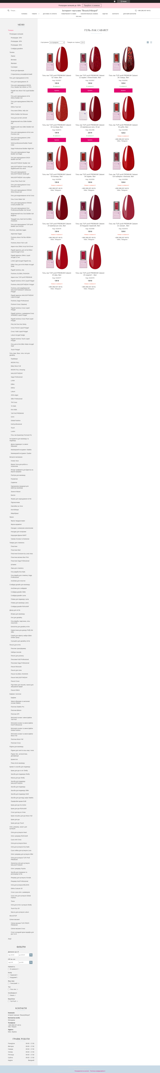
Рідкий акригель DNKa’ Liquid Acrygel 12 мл (20, 256)
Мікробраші (14, 513)
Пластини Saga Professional (20, 561)
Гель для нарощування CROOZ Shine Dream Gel (21, 191)
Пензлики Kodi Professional (20, 659)
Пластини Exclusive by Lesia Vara (22, 553)
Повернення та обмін (68, 13)
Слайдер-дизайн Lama (18, 595)
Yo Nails (13, 406)
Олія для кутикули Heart (19, 832)
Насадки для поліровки (18, 531)
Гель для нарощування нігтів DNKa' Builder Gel (20, 97)
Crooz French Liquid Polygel (20, 328)
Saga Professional (16, 377)
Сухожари (14, 67)
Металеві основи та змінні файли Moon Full (22, 734)
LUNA (13, 380)
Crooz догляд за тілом (18, 812)
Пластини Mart (16, 550)
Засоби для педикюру (18, 787)
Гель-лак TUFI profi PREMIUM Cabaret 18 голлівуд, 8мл (138, 76)
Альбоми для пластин (18, 581)
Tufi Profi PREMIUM (17, 413)
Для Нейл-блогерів (129, 13)
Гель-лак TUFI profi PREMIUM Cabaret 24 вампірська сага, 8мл (82, 180)
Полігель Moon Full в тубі (19, 243)
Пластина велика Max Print (20, 557)
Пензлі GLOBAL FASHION (19, 674)
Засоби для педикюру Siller (20, 790)
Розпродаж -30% (16, 41)
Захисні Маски (15, 491)
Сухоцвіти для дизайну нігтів (20, 641)
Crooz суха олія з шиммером (20, 892)
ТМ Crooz (14, 402)
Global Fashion (15, 420)
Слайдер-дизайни (17, 48)
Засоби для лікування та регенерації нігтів (19, 873)
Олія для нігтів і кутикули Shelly (21, 905)
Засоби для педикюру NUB (20, 794)
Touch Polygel (15, 349)
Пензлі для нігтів (15, 645)
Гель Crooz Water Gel (18, 199)
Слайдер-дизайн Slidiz (18, 592)
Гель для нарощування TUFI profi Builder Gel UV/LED (22, 225)
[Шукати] (8, 10)
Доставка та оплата (50, 13)
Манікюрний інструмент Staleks (21, 449)
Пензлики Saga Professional (20, 663)
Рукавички (14, 479)
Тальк (13, 901)
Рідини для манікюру (16, 746)
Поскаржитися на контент (82, 1071)
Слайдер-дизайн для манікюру (19, 584)
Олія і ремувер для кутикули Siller (22, 854)
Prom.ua (89, 1067)
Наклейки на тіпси (17, 506)
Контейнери (15, 509)
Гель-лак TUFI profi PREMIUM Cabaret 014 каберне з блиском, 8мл (54, 180)
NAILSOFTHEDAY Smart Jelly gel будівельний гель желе (21, 167)
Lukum (13, 391)
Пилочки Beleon (16, 710)
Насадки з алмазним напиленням (22, 528)
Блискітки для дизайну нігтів (20, 626)
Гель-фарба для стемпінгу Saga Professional (21, 576)
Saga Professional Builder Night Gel (22, 148)
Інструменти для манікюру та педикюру (19, 439)
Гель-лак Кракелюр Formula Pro (21, 435)
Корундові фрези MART (18, 535)
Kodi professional (16, 424)
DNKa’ (13, 388)
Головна (24, 13)
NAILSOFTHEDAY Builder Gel (20, 163)
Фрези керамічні (16, 524)
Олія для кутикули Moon (19, 843)
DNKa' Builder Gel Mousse (19, 114)
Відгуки (105, 13)
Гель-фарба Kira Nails (18, 572)
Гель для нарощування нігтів (18, 78)
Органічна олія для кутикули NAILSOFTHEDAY (20, 864)
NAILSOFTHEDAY (17, 373)
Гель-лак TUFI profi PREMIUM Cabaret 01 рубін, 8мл (82, 128)
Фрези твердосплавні (18, 521)
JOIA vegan (14, 395)
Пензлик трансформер (18, 648)
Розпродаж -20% (16, 38)
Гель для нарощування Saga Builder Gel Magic (20, 153)
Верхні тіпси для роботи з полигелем (19, 465)
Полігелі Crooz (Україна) (19, 304)
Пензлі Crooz (15, 681)
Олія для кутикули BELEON (20, 885)
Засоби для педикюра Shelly (20, 774)
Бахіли (13, 495)
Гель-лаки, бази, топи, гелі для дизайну (19, 354)
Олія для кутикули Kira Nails (20, 847)
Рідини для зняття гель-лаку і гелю (22, 750)
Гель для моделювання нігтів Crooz (22, 195)
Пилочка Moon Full (17, 739)
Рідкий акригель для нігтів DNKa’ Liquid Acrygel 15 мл (21, 251)
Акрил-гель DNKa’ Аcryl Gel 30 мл (22, 246)
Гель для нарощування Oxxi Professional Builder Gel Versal (21, 209)
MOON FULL (15, 362)
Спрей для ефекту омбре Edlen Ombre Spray (21, 636)
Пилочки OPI (15, 714)
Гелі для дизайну (16, 617)
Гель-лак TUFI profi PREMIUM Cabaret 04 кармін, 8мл (138, 128)
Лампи (13, 56)
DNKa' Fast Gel (16, 107)
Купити (54, 92)
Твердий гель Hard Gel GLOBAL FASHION (21, 220)
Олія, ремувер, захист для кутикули (18, 828)
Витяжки (13, 60)
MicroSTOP (13, 916)
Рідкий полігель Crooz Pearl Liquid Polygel (22, 319)
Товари (34, 13)
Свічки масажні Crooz (18, 928)
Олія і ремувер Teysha (18, 868)
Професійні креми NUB (18, 801)
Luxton (13, 431)
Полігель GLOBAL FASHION (20, 273)
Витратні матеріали (15, 457)
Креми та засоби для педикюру (19, 767)
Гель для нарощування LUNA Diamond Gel (20, 138)
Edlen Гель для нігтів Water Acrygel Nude (22, 265)
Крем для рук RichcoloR (19, 808)
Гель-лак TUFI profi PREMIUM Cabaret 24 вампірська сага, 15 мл (54, 129)
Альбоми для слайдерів (19, 588)
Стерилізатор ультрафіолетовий (21, 74)
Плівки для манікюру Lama (19, 603)
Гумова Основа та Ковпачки (20, 539)
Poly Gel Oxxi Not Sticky (18, 324)
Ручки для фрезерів (17, 70)
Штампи (13, 564)
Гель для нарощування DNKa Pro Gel (22, 102)
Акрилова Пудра (16, 234)
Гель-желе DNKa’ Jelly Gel (19, 110)
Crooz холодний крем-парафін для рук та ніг (22, 933)
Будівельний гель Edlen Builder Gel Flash (22, 128)
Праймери (14, 359)
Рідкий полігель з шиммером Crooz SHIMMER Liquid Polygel (22, 314)
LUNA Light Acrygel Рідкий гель (21, 261)
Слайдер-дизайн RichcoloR (20, 606)
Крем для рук (15, 819)
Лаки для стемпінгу (17, 568)
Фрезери (14, 63)
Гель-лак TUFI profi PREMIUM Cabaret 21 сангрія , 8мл (138, 179)
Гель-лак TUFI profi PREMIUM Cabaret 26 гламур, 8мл (110, 76)
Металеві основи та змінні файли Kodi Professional (22, 724)
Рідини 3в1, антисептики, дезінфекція (19, 755)
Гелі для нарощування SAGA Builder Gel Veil (20, 158)
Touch (13, 428)
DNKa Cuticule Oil (16, 888)
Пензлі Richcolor (16, 666)
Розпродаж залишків (16, 34)
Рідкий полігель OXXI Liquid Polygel (22, 281)
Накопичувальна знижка (89, 13)
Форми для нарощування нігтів (21, 499)
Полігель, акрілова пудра (17, 230)
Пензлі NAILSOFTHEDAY (19, 677)
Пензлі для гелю (16, 670)
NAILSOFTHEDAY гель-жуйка (20, 177)
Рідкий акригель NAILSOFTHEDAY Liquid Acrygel (22, 296)
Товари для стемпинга (16, 543)
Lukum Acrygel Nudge (18, 335)
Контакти (115, 13)
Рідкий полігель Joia (17, 270)
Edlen (12, 384)
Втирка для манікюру (18, 614)
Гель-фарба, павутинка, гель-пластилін (20, 622)
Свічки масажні (14, 919)
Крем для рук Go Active (18, 805)
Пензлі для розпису (17, 656)
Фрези (11, 517)
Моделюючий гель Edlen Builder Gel (21, 122)
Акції (9, 939)
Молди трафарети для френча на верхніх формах (22, 470)
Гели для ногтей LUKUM (19, 118)
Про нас (79, 16)
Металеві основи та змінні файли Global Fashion (22, 729)
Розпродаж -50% (16, 45)
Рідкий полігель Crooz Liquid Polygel (20, 309)
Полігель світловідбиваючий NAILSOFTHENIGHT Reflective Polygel (21, 289)
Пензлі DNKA (15, 690)
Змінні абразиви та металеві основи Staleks (20, 702)
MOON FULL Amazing (18, 370)
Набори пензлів (16, 652)
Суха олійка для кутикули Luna (21, 850)
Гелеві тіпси (15, 461)
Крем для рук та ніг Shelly (19, 770)
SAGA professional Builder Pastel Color (21, 144)
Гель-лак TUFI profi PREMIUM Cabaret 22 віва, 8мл (54, 231)
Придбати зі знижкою (92, 5)
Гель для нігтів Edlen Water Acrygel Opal (22, 345)
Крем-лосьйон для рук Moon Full (21, 816)
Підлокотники (15, 502)
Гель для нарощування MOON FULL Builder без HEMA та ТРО (21, 86)
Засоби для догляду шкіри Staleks (22, 798)
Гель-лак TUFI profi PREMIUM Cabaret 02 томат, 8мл (54, 76)
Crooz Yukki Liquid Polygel (19, 331)
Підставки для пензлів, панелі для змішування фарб (22, 685)
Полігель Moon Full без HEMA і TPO (21, 238)
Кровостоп (14, 759)
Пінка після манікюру (18, 763)
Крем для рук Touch (17, 823)
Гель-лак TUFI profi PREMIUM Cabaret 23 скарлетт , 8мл (82, 231)
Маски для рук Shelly (18, 778)
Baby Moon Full (16, 366)
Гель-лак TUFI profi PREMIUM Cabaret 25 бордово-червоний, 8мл (110, 180)
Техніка (11, 52)
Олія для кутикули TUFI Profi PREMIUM (20, 858)
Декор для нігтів (14, 610)
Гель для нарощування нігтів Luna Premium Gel (22, 133)
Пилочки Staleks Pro (17, 707)
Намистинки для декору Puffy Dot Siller (22, 631)
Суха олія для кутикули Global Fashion (21, 896)
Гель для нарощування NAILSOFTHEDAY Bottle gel (20, 173)
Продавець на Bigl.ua (80, 1069)
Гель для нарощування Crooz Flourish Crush (20, 185)
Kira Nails (14, 409)
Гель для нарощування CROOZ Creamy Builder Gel (21, 203)
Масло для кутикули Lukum (20, 912)
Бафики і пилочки (15, 694)
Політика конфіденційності (97, 1071)
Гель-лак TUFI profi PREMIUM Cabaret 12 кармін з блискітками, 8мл (82, 77)
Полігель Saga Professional (20, 301)
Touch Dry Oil (15, 908)
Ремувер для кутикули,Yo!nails (21, 877)
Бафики (13, 697)
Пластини (14, 546)
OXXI (12, 417)
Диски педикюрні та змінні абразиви (19, 445)
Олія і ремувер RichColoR (19, 836)
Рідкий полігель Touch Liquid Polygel (20, 339)
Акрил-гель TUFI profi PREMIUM (21, 277)
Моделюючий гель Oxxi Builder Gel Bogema (22, 214)
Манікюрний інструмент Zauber (21, 453)
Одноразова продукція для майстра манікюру (19, 487)
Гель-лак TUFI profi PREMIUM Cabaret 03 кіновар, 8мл (110, 128)
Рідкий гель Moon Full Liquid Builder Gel (22, 91)
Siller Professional (16, 399)
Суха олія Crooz (16, 839)
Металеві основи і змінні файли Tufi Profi (21, 718)
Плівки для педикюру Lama (20, 599)
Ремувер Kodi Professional (19, 881)
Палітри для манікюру (18, 475)
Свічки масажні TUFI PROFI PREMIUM (20, 924)
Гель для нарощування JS (19, 81)
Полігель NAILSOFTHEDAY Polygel (22, 284)
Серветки (14, 482)
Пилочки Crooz (16, 743)
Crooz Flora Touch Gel (18, 181)
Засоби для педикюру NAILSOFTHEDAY (18, 782)
